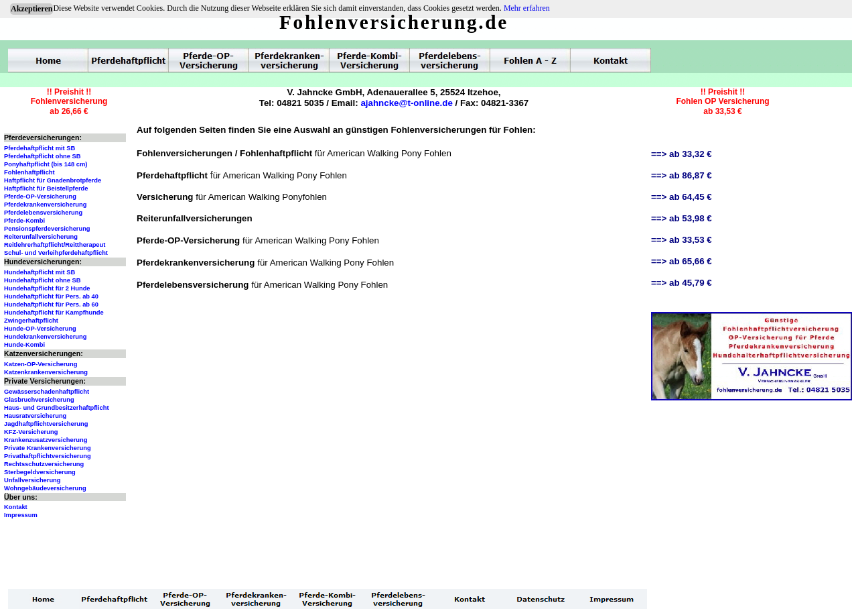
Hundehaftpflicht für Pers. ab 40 (51, 296)
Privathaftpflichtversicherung (47, 456)
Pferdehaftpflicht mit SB (39, 148)
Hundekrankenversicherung (45, 336)
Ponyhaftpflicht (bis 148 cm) (45, 164)
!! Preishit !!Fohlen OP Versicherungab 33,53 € (722, 101)
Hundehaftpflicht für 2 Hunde (47, 288)
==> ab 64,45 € (681, 197)
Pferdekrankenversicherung (45, 204)
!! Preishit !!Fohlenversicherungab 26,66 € (69, 101)
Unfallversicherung (32, 480)
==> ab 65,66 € (681, 261)
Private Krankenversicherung (47, 448)
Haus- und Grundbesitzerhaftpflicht (56, 407)
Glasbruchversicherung (39, 399)
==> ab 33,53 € (681, 240)
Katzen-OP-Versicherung (40, 364)
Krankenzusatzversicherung (45, 440)
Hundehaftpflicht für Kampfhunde (54, 312)
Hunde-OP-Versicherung (40, 328)
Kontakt (15, 507)
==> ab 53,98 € (681, 218)
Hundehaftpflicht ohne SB (42, 280)
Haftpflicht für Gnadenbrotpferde (52, 180)
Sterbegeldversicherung (40, 472)
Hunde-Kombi (24, 344)
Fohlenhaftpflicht (29, 172)
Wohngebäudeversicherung (45, 488)
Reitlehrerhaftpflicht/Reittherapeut (54, 244)
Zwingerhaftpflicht (31, 320)
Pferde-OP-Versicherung (40, 196)
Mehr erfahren (527, 8)
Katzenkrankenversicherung (46, 372)
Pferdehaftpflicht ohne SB (42, 156)
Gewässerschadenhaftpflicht (46, 391)
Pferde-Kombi (24, 220)
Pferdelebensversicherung (43, 212)
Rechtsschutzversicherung (44, 464)
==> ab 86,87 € (681, 175)
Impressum (21, 515)
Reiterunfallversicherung (41, 236)
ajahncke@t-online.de (406, 103)
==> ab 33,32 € (681, 154)
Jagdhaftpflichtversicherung (46, 424)
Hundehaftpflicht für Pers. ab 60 (51, 304)
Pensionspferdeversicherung (47, 228)
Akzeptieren (31, 8)
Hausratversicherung (35, 415)
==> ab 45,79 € (681, 283)
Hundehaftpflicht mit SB (39, 272)
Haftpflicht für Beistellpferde (46, 188)
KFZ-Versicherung (31, 432)
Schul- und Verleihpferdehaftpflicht (56, 253)
